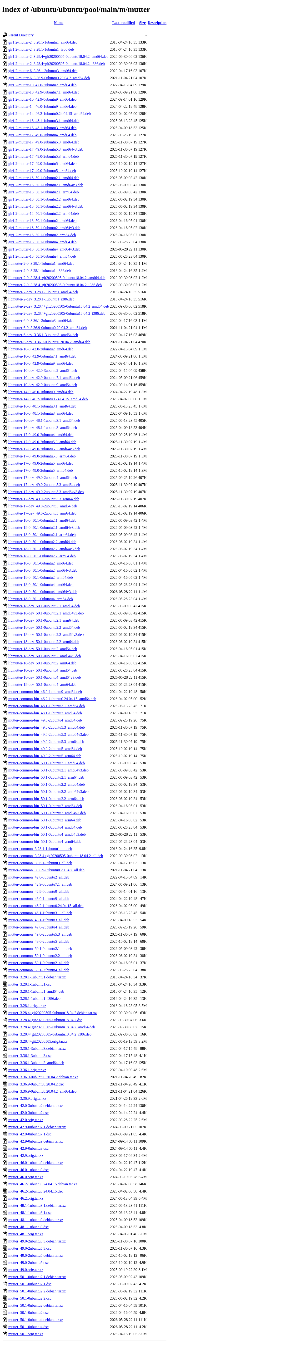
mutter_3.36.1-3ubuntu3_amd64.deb (36, 1063)
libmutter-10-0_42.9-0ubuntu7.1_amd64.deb (42, 356)
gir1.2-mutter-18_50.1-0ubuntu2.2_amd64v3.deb (45, 206)
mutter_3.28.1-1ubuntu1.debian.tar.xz (37, 977)
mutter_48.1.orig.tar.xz (25, 1234)
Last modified (123, 23)
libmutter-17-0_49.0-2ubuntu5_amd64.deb (40, 463)
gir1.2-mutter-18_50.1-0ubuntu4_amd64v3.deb (44, 249)
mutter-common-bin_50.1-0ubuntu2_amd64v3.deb (47, 813)
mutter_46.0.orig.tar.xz (25, 1177)
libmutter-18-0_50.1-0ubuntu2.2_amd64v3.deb (44, 549)
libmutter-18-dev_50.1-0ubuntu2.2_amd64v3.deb (46, 635)
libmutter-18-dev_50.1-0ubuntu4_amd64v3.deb (44, 677)
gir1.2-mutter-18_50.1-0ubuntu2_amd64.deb (42, 221)
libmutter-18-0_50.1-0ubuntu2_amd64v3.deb (42, 570)
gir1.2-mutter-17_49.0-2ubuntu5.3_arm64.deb (43, 156)
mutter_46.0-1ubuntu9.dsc (28, 1170)
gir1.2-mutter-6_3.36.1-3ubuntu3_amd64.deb (42, 71)
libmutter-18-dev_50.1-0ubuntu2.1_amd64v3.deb (46, 613)
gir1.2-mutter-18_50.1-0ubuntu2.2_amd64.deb (43, 199)
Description (157, 23)
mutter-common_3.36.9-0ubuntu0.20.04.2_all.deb (46, 870)
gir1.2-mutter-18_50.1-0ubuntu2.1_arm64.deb (43, 192)
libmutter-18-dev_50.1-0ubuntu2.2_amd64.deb (44, 627)
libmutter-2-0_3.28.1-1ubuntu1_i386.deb (39, 271)
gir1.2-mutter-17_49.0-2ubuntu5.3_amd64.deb (43, 142)
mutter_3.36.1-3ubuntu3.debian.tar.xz (37, 1048)
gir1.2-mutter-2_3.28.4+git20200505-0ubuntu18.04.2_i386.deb (56, 64)
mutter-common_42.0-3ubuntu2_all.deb (38, 877)
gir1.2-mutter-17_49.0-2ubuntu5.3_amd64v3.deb (45, 149)
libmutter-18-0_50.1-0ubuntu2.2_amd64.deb (42, 542)
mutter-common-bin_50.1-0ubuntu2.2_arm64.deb (46, 799)
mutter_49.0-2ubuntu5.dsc (28, 1263)
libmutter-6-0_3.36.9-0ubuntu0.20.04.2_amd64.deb (47, 328)
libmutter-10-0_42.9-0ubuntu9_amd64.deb (40, 363)
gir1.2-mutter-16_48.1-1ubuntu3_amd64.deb (42, 128)
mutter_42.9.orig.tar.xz (25, 1156)
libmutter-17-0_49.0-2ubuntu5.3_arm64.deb (42, 456)
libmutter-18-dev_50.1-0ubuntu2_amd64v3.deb (44, 656)
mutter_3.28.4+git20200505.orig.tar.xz (38, 1041)
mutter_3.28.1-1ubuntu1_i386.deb (34, 998)
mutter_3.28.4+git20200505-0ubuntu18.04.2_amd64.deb (51, 1027)
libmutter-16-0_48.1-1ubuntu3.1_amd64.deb (42, 406)
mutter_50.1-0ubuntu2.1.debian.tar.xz (37, 1277)
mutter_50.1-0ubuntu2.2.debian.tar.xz (37, 1291)
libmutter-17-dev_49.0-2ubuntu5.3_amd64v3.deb (46, 492)
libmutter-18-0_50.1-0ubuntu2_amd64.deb (40, 563)
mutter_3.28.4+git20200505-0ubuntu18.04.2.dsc (45, 1020)
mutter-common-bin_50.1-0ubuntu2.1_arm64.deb (46, 777)
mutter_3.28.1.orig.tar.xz (27, 1006)
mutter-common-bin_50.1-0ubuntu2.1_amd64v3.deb (48, 770)
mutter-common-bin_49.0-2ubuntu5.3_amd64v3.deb (48, 734)
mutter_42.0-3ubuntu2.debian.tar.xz (35, 1106)
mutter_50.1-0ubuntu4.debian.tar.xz (35, 1320)
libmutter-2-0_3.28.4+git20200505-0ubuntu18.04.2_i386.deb (55, 285)
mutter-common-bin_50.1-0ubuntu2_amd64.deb (45, 806)
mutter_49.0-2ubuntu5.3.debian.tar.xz (37, 1241)
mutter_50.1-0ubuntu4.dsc (28, 1327)
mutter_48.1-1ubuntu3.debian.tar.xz (35, 1220)
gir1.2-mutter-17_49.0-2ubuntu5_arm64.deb (42, 171)
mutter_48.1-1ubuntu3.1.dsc (29, 1213)
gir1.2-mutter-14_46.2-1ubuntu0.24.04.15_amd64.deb (49, 114)
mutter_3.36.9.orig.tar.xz (27, 1098)
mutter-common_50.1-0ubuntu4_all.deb (38, 970)
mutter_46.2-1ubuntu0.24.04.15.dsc (35, 1191)
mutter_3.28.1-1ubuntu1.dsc (29, 984)
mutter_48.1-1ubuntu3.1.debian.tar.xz (37, 1205)
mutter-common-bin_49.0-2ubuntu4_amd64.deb (45, 720)
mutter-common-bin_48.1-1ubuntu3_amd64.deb (45, 713)
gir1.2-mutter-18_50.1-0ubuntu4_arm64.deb (42, 256)
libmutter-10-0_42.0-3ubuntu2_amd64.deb (40, 349)
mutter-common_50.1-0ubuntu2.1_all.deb (40, 949)
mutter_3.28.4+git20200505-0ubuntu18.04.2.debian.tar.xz (52, 1013)
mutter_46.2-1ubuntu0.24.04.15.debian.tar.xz (42, 1184)
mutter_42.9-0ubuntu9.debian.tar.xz (35, 1141)
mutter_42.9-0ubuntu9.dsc (28, 1148)
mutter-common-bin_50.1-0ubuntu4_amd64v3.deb (47, 834)
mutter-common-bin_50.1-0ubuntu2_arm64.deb (44, 820)
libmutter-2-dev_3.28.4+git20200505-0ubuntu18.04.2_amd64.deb (58, 306)
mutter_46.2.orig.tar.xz (25, 1198)
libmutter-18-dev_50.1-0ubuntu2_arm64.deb (42, 663)
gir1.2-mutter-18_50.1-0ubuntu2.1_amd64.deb (43, 178)
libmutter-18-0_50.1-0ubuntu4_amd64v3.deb (42, 592)
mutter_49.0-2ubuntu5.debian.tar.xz (35, 1255)
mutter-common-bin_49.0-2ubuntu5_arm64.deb (44, 756)
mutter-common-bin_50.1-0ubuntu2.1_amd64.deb (46, 763)
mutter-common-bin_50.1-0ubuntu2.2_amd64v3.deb (48, 792)
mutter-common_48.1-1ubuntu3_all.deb (38, 920)
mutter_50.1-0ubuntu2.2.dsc (29, 1298)
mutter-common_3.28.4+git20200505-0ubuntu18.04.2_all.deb (55, 856)
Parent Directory (21, 35)
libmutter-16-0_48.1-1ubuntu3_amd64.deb (40, 413)
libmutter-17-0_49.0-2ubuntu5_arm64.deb (40, 470)
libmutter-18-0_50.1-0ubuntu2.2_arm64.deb (42, 556)
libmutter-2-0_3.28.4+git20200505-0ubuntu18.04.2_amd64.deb (56, 278)
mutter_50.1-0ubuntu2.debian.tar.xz (35, 1305)
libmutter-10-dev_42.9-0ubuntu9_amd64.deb (42, 385)
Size (142, 23)
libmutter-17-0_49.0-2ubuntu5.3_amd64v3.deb (44, 449)
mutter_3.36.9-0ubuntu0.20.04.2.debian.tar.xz (43, 1077)
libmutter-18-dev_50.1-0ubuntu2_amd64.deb (42, 649)
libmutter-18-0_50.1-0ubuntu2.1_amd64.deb (42, 520)
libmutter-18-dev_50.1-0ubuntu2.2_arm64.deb (43, 642)
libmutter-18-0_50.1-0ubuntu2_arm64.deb (40, 577)
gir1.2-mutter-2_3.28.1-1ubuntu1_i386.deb (41, 49)
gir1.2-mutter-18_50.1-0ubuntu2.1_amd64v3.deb (45, 185)
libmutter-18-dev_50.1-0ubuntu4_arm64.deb (42, 684)
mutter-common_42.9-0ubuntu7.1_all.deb (40, 884)
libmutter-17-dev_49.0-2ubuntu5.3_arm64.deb (43, 499)
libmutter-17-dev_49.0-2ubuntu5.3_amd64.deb (44, 485)
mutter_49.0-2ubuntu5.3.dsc (29, 1248)
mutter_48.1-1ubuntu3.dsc (28, 1227)
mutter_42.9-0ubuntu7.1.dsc (29, 1134)
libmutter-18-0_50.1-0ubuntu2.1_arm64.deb (42, 535)
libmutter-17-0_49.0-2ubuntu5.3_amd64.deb (42, 442)
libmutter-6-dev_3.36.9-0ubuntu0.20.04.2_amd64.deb (49, 342)
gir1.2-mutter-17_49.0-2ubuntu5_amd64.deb (42, 164)
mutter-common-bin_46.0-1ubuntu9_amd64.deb (45, 692)
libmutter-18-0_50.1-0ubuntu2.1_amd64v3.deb (44, 527)
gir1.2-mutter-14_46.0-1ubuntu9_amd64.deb (42, 106)
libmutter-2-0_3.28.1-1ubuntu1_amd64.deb (41, 263)
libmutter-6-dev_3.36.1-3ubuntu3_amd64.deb (43, 335)
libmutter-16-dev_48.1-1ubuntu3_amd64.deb (42, 428)
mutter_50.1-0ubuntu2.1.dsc (29, 1284)
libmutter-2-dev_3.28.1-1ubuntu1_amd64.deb (43, 292)
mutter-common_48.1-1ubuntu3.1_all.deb (40, 913)
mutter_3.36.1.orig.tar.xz (27, 1070)
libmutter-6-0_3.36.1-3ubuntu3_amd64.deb (41, 321)
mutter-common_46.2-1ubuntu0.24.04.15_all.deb (46, 906)
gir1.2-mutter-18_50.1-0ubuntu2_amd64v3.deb (44, 228)
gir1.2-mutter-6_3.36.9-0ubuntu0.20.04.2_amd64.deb (49, 78)
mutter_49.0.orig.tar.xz (25, 1270)
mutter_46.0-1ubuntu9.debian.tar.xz (35, 1163)
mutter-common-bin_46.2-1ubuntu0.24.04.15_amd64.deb (52, 699)
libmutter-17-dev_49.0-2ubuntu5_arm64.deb (42, 513)
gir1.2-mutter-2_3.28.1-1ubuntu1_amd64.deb (42, 42)
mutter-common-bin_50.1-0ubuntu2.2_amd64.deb (46, 784)
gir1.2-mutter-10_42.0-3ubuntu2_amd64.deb (42, 85)
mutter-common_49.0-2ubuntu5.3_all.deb (40, 934)
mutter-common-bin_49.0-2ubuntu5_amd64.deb (45, 749)
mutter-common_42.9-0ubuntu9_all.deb (38, 891)
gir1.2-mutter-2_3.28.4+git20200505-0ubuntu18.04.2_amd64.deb (58, 56)
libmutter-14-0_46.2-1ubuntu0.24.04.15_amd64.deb (48, 399)
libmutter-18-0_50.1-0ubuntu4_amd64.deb (40, 585)
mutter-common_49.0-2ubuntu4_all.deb (38, 927)
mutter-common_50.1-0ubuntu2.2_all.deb (40, 956)
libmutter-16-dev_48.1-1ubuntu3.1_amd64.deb (44, 420)
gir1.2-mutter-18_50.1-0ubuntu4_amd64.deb (42, 242)
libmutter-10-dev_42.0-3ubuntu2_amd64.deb (42, 370)
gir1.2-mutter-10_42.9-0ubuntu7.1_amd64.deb (43, 92)
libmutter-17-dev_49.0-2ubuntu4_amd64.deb (42, 478)
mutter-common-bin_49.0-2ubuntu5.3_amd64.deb (46, 727)
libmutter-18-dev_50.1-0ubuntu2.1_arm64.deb (43, 620)
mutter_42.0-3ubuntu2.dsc (28, 1113)
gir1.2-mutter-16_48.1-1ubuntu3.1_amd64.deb (43, 121)
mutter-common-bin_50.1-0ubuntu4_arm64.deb (44, 841)
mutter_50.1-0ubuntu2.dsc (28, 1313)
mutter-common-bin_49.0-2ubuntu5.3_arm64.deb (46, 742)
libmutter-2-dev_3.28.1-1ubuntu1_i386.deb (41, 299)
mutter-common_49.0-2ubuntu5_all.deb (38, 941)
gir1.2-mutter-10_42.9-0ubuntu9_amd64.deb (42, 99)
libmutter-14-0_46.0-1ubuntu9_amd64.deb (40, 392)
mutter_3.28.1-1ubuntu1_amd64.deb (36, 991)
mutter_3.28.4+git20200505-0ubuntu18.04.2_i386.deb (49, 1034)
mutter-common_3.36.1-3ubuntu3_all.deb (40, 863)
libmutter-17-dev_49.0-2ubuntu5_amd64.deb (42, 506)
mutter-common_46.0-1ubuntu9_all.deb (38, 899)
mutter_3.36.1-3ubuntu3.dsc (29, 1056)
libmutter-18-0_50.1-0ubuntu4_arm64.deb (40, 599)
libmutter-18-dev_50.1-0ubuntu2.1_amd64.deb (44, 606)
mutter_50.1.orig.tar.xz (25, 1334)
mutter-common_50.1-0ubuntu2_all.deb (38, 963)
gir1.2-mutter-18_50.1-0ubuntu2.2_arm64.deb (43, 213)
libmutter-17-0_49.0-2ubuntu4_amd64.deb (40, 435)
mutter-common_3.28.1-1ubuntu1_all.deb (40, 849)
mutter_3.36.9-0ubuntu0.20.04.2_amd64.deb (42, 1091)
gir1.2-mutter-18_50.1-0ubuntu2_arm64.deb (42, 235)
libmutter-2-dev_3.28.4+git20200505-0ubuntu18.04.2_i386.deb (56, 313)
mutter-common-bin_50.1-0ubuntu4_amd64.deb (45, 827)
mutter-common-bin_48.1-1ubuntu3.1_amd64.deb (46, 706)
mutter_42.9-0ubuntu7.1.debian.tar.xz (37, 1127)
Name (58, 23)
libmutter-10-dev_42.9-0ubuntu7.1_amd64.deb (44, 378)
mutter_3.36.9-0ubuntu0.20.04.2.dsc (36, 1084)
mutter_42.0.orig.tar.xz (25, 1120)
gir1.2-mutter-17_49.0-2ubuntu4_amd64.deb (42, 135)
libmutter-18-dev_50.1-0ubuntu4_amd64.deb (42, 670)
